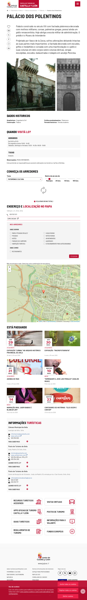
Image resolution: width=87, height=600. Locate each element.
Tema (9, 176)
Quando (14, 463)
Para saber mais (14, 442)
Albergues (48, 241)
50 (67, 181)
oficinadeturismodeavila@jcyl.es (21, 478)
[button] (9, 267)
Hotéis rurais (49, 236)
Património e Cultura (17, 10)
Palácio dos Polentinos (54, 10)
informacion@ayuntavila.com (20, 434)
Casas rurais (49, 233)
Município (49, 181)
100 (76, 181)
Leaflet (39, 321)
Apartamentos (49, 238)
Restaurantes (16, 251)
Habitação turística (17, 244)
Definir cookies (68, 596)
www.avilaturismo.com (19, 455)
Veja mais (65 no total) (44, 201)
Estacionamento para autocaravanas (57, 244)
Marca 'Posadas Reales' (19, 233)
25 (58, 181)
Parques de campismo (18, 241)
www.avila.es (16, 436)
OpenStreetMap (51, 321)
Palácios (41, 10)
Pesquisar (73, 256)
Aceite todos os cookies (68, 584)
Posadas (14, 236)
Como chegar (11, 219)
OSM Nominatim (75, 321)
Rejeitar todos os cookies (68, 590)
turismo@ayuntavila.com (19, 453)
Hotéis (13, 238)
